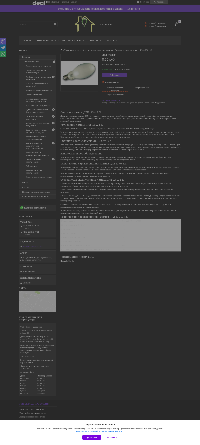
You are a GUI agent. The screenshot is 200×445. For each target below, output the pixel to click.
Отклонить (112, 437)
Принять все (91, 437)
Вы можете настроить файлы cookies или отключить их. (99, 431)
